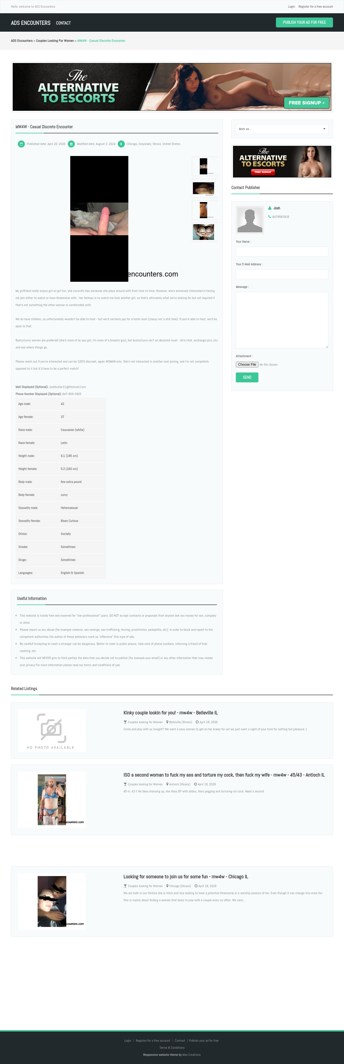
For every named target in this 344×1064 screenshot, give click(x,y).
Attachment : (244, 356)
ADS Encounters (30, 23)
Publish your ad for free (304, 22)
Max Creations (191, 1054)
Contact (63, 23)
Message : (242, 287)
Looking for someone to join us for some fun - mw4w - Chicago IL (185, 876)
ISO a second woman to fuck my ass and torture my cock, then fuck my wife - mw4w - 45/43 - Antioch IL (224, 775)
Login (291, 6)
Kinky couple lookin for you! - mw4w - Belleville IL (170, 712)
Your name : (243, 241)
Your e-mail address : (249, 264)
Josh (276, 208)
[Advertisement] (172, 977)
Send (247, 377)
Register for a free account (316, 6)
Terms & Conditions (171, 1047)
